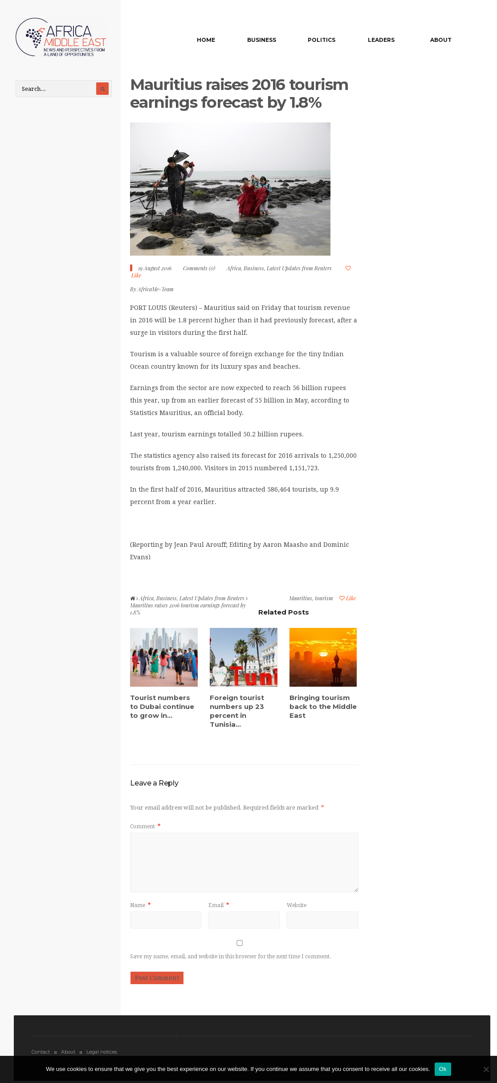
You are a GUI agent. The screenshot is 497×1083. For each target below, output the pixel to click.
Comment (145, 826)
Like (347, 598)
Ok (443, 1069)
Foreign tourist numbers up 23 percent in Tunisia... (237, 711)
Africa (234, 268)
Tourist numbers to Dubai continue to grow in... (162, 706)
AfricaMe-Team (156, 289)
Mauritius (300, 598)
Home (206, 40)
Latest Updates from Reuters (299, 268)
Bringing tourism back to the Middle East (323, 706)
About (441, 40)
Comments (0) (199, 268)
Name (140, 905)
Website (296, 905)
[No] (485, 1069)
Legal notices (101, 1052)
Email (218, 905)
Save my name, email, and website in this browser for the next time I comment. (230, 956)
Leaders (381, 40)
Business (261, 40)
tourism (324, 598)
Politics (321, 40)
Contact (41, 1052)
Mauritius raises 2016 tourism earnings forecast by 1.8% (239, 93)
